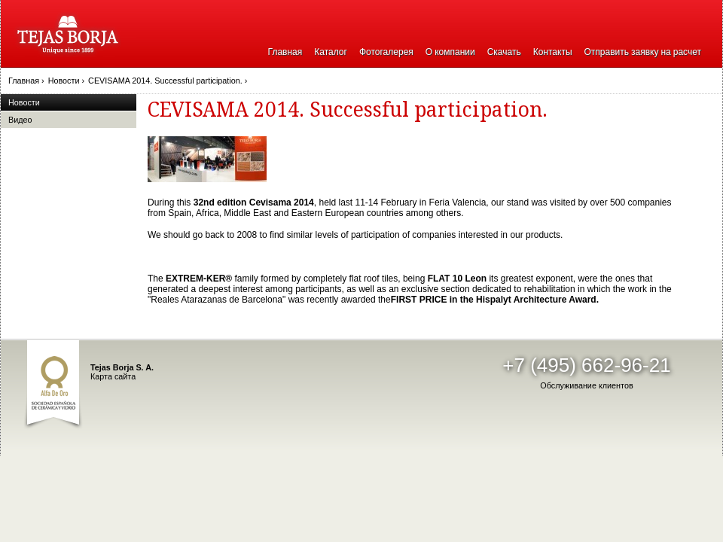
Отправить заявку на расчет (642, 52)
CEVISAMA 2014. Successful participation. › (167, 80)
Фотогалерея (386, 52)
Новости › (66, 80)
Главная (285, 52)
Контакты (552, 52)
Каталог (330, 52)
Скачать (504, 52)
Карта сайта (113, 376)
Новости (24, 102)
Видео (20, 119)
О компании (450, 52)
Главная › (26, 80)
